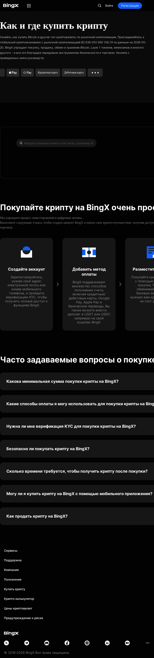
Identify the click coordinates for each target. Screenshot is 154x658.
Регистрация (130, 5)
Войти (109, 5)
